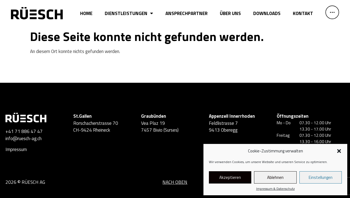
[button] (339, 151)
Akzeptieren (230, 177)
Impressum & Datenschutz (275, 188)
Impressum (16, 149)
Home (86, 13)
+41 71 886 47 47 (24, 131)
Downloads (267, 13)
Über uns (230, 13)
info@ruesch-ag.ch (23, 138)
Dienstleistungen (129, 13)
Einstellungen (320, 177)
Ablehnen (275, 177)
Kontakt (303, 13)
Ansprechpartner (186, 13)
